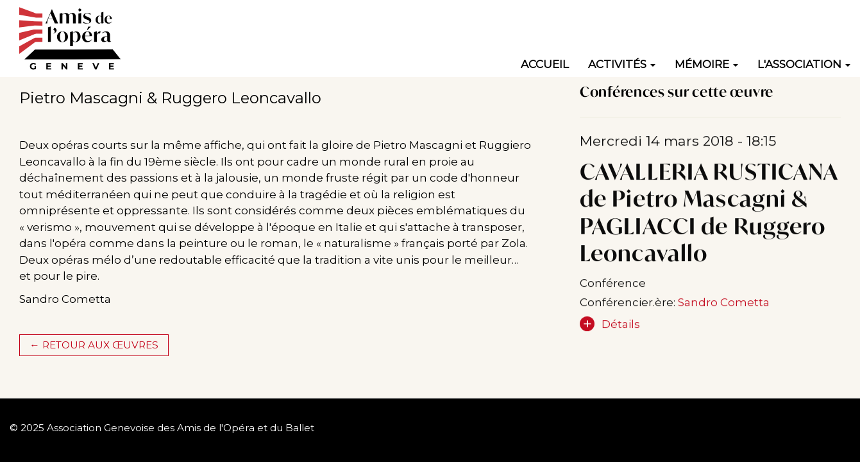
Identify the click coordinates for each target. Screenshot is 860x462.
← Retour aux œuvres (94, 345)
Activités (621, 64)
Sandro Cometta (724, 306)
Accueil (545, 64)
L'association (803, 64)
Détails (621, 327)
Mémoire (706, 64)
